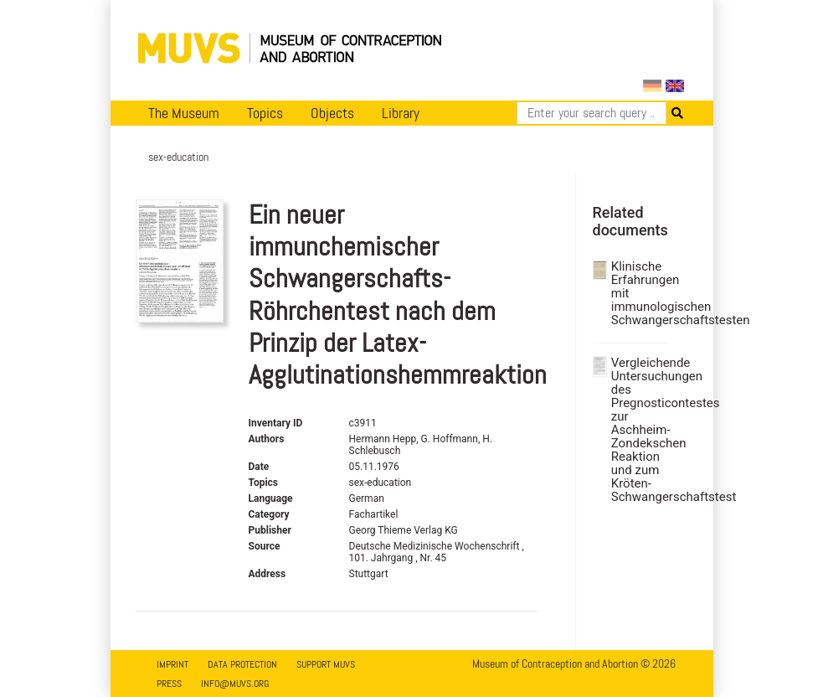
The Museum (183, 113)
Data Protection (242, 664)
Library (400, 113)
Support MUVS (325, 664)
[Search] (591, 113)
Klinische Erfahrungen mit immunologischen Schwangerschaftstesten (637, 293)
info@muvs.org (235, 683)
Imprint (172, 664)
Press (169, 683)
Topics (265, 113)
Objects (332, 113)
